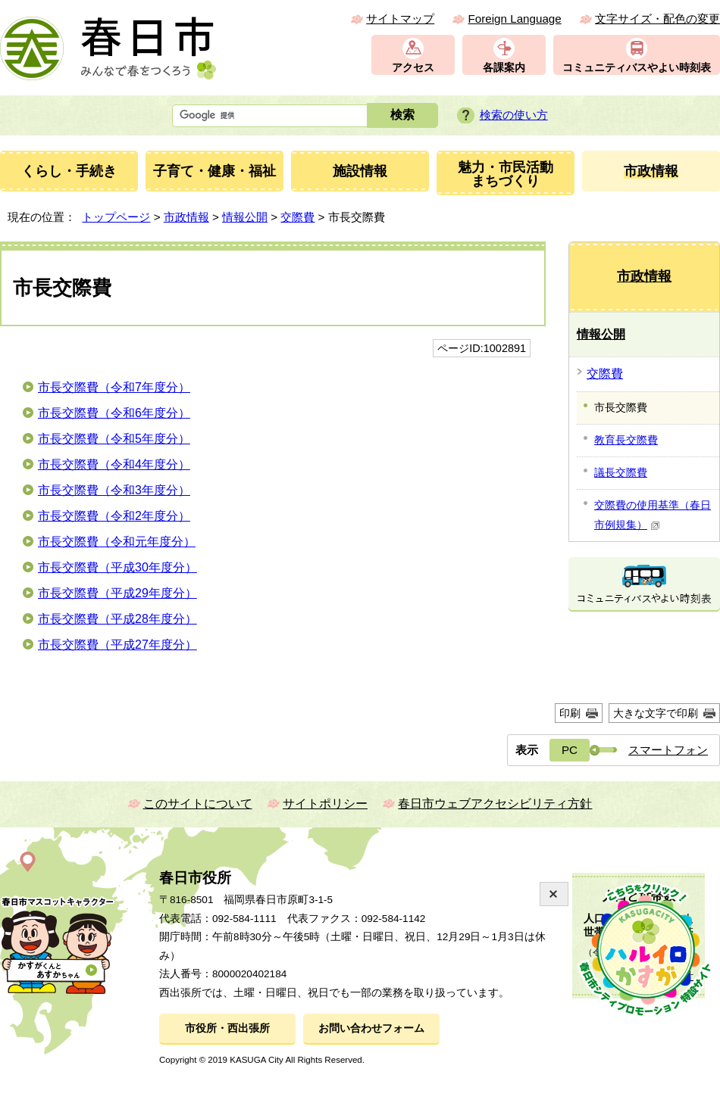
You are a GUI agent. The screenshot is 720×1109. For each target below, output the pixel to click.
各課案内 (504, 67)
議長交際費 (620, 472)
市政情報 (186, 216)
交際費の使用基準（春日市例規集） (652, 515)
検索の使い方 (514, 114)
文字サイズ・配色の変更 (657, 18)
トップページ (116, 216)
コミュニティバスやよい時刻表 (636, 67)
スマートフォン (668, 749)
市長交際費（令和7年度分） (114, 387)
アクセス (413, 67)
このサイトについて (197, 803)
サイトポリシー (325, 803)
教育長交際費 (626, 440)
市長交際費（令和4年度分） (114, 464)
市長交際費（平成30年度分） (117, 567)
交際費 (297, 216)
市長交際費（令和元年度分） (117, 541)
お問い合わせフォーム (371, 1028)
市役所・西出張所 (227, 1028)
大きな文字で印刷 (655, 713)
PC (570, 749)
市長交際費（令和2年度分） (114, 515)
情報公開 (245, 216)
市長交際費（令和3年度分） (114, 490)
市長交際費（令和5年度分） (114, 438)
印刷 (570, 713)
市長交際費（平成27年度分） (117, 644)
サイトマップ (400, 18)
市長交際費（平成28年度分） (117, 618)
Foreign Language (514, 18)
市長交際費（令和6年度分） (114, 413)
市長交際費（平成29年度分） (117, 593)
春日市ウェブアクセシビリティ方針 (495, 803)
